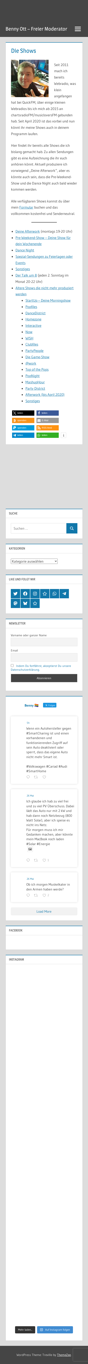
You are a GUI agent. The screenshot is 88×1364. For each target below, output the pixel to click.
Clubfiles (31, 344)
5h (28, 722)
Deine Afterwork (27, 231)
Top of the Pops (37, 369)
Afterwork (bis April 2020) (44, 394)
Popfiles (31, 306)
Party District (35, 388)
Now (28, 332)
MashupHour (35, 382)
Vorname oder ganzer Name (29, 635)
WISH (29, 338)
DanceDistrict (35, 313)
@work (30, 363)
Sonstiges (22, 269)
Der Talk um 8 (26, 275)
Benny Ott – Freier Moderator (36, 29)
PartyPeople (34, 350)
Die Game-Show (37, 357)
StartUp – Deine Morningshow (48, 300)
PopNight (32, 375)
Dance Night (24, 250)
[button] (23, 413)
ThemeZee (64, 1355)
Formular (26, 207)
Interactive (33, 325)
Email (14, 650)
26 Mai (30, 795)
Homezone (33, 319)
